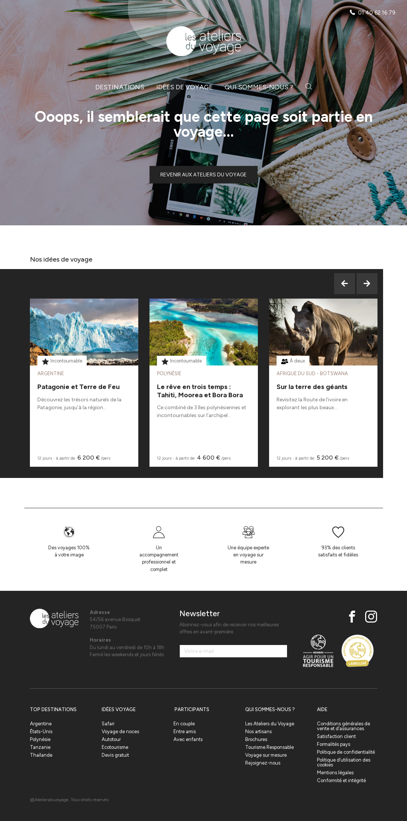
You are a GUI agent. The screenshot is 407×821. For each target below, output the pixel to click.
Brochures (256, 739)
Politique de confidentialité (346, 752)
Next (367, 283)
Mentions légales (335, 772)
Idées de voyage (184, 87)
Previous (344, 283)
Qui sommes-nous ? (259, 87)
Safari (108, 723)
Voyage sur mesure (266, 755)
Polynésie (40, 739)
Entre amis (184, 731)
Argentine (41, 723)
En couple (184, 723)
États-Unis (41, 731)
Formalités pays (333, 744)
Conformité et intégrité (341, 780)
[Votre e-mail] (233, 651)
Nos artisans (258, 731)
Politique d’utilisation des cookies (343, 762)
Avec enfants (188, 739)
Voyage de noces (120, 731)
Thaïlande (41, 755)
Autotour (111, 739)
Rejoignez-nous (262, 763)
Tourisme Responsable (269, 747)
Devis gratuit (115, 755)
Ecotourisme (115, 747)
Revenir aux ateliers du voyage (203, 175)
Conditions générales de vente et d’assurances (343, 726)
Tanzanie (40, 747)
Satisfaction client (336, 736)
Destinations (119, 87)
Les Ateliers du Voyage (269, 723)
